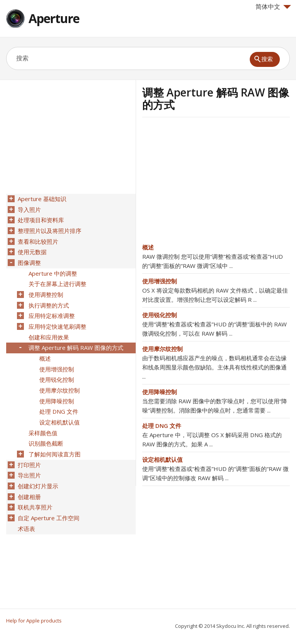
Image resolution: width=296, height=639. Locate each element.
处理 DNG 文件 (161, 425)
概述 (148, 247)
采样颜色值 (42, 419)
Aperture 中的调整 (52, 269)
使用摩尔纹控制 (162, 349)
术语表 (25, 509)
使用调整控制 (45, 289)
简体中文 (273, 6)
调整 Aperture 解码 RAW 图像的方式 (75, 339)
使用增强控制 (159, 281)
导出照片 (28, 459)
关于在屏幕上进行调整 (57, 279)
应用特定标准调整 (51, 309)
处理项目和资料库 (40, 219)
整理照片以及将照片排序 (49, 229)
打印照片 (28, 449)
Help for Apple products (34, 620)
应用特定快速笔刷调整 (57, 319)
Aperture (54, 18)
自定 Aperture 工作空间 (48, 499)
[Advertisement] (207, 182)
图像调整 (28, 259)
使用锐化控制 (159, 315)
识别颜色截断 (45, 429)
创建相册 (28, 479)
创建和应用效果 (48, 329)
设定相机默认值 (162, 459)
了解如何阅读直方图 (54, 439)
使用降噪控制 (159, 392)
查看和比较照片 (37, 239)
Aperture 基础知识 (41, 199)
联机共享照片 (34, 489)
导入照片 (28, 209)
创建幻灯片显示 (37, 469)
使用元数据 (31, 249)
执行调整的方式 (48, 299)
